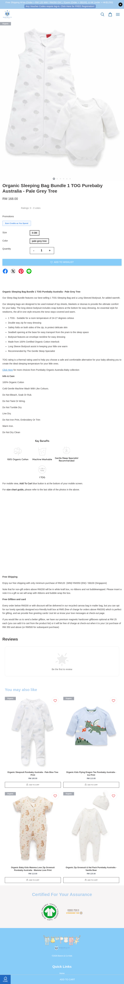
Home (62, 973)
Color (5, 240)
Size (4, 232)
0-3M (34, 233)
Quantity (6, 248)
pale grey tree (39, 241)
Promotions (8, 216)
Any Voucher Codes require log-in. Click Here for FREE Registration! (60, 6)
